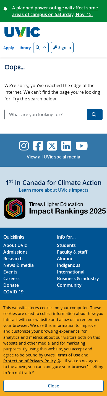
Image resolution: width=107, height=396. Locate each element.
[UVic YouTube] (81, 145)
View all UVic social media (53, 157)
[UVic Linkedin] (66, 145)
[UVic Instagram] (24, 145)
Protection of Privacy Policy (29, 360)
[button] (41, 47)
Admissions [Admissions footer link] (15, 252)
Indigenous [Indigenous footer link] (68, 265)
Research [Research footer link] (13, 259)
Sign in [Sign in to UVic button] (62, 47)
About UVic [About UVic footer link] (15, 245)
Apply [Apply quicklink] (8, 47)
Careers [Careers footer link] (11, 278)
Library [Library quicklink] (24, 47)
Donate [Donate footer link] (11, 285)
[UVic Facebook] (38, 145)
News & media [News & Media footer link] (18, 265)
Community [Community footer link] (69, 285)
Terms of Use (68, 355)
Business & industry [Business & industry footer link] (78, 278)
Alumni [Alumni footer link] (64, 259)
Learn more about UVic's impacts (53, 190)
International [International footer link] (70, 272)
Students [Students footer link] (66, 245)
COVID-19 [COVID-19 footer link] (13, 292)
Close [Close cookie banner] (53, 386)
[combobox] (45, 114)
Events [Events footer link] (10, 272)
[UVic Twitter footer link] (52, 145)
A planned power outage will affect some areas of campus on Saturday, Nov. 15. (55, 11)
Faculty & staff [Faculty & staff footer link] (72, 252)
